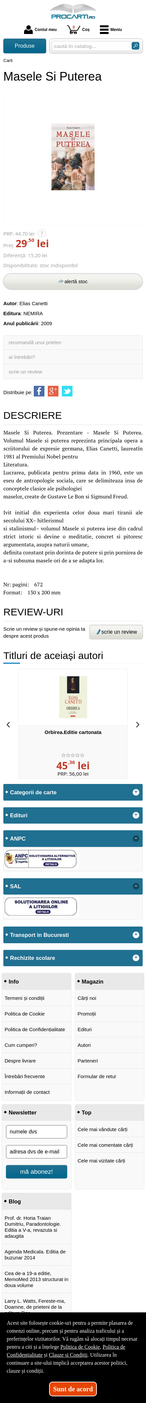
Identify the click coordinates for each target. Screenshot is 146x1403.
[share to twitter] (67, 391)
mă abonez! (36, 1171)
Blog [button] (15, 1201)
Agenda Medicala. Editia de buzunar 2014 (35, 1254)
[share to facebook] (39, 391)
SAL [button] (15, 886)
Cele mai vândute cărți (102, 1129)
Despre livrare (20, 1060)
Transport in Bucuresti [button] (39, 935)
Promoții (87, 1014)
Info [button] (14, 982)
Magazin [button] (93, 982)
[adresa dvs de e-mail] (36, 1151)
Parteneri (88, 1060)
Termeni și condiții (24, 998)
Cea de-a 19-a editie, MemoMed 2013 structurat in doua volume (36, 1279)
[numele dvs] (36, 1131)
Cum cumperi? (21, 1045)
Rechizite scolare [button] (32, 958)
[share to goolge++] (53, 391)
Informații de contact (27, 1092)
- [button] (136, 838)
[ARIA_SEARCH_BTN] (135, 46)
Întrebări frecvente (25, 1076)
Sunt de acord (73, 1389)
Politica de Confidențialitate (35, 1029)
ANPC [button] (18, 839)
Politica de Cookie (25, 1014)
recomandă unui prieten (35, 342)
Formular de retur (97, 1076)
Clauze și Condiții (68, 1355)
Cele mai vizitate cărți (101, 1160)
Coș (78, 29)
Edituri (85, 1029)
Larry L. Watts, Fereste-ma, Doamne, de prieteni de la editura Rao (35, 1307)
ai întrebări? (22, 357)
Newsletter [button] (22, 1112)
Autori (84, 1045)
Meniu (111, 29)
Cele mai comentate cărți (105, 1145)
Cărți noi (87, 998)
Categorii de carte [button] (33, 792)
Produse (25, 46)
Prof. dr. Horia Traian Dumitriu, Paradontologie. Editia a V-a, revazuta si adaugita (33, 1227)
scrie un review (25, 371)
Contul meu (40, 29)
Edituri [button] (18, 815)
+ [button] (136, 792)
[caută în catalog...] (89, 46)
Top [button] (87, 1112)
